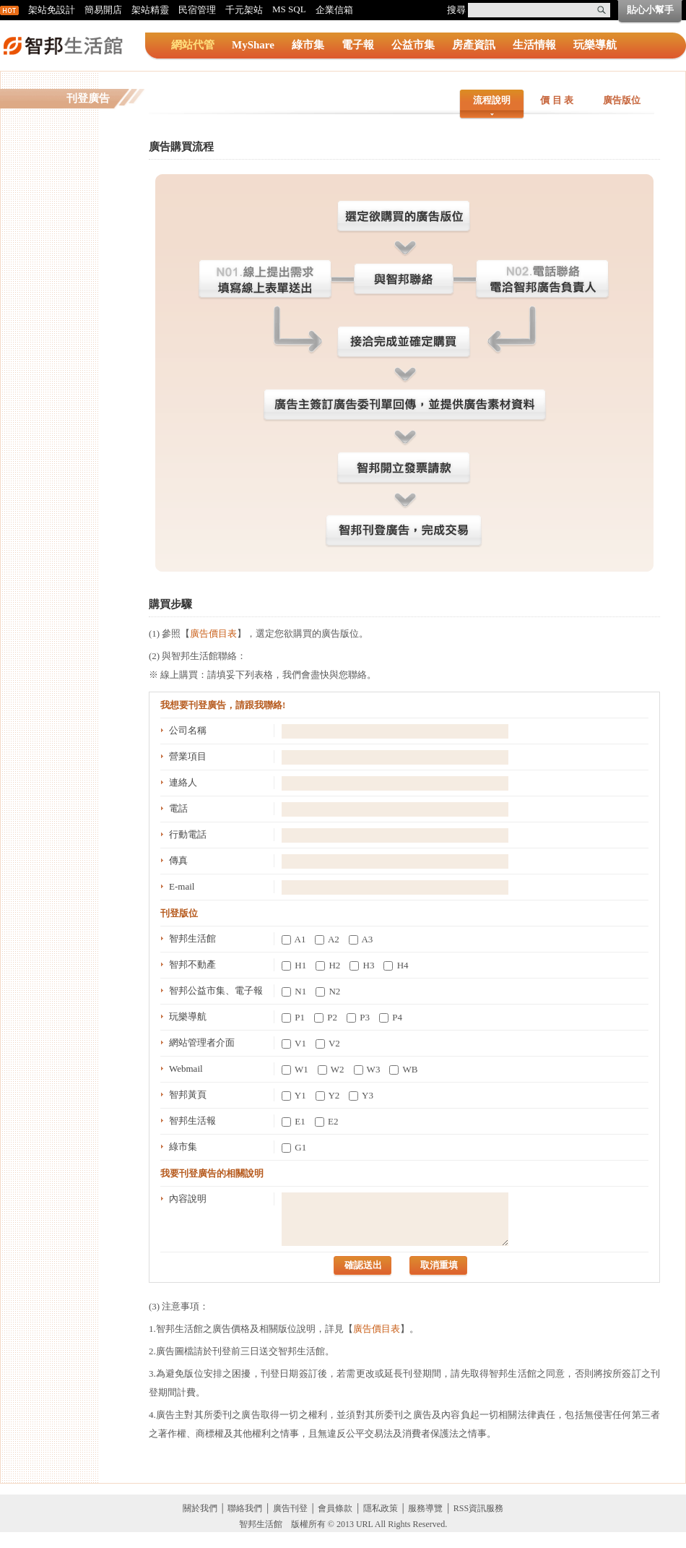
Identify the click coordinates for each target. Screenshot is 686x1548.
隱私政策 (380, 1508)
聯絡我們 (244, 1508)
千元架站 (244, 9)
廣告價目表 (213, 633)
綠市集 (308, 45)
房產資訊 (473, 45)
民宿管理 (197, 9)
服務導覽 (425, 1508)
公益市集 (413, 45)
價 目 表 (556, 100)
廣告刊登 (290, 1508)
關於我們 (200, 1508)
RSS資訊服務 (478, 1508)
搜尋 (456, 9)
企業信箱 (334, 9)
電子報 (358, 45)
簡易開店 (103, 9)
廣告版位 (622, 100)
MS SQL (289, 9)
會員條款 (335, 1508)
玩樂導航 (595, 45)
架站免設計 (51, 9)
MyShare (253, 45)
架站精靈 (150, 9)
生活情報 (534, 45)
